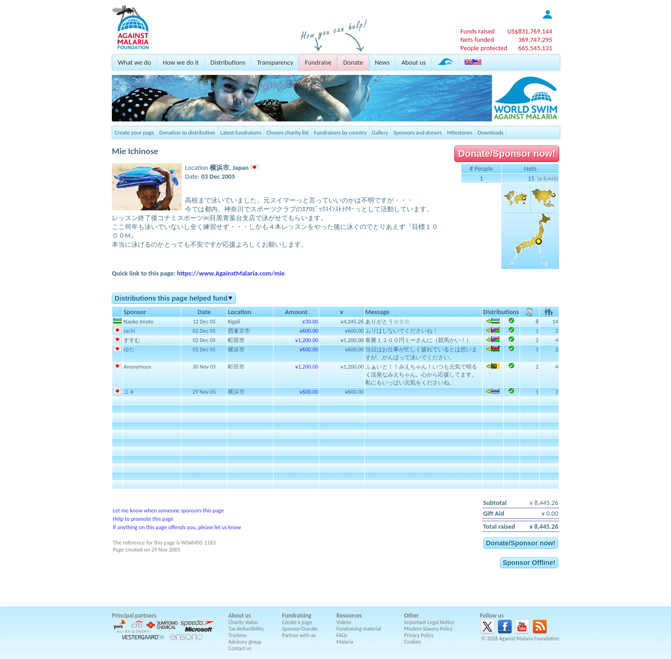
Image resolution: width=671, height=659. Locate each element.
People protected (483, 48)
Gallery (380, 132)
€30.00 (310, 321)
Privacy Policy (418, 635)
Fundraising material (358, 628)
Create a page (297, 622)
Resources (349, 615)
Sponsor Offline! (529, 562)
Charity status (243, 622)
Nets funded (477, 39)
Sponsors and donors (417, 132)
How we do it (181, 62)
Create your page (134, 132)
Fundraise (318, 62)
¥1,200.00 (306, 339)
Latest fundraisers (240, 132)
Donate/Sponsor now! (506, 153)
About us (413, 62)
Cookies (412, 642)
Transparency (275, 62)
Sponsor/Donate (300, 628)
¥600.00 (309, 330)
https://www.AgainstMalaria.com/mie (231, 273)
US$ (529, 31)
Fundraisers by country (340, 132)
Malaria (344, 642)
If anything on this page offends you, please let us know (177, 527)
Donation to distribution (187, 132)
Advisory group (244, 642)
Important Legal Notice (429, 622)
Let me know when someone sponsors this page (168, 510)
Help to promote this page (143, 518)
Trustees (237, 635)
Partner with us (299, 635)
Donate (353, 62)
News (382, 62)
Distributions (228, 62)
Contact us (239, 648)
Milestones (459, 132)
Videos (343, 622)
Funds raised (477, 31)
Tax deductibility (246, 628)
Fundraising (296, 615)
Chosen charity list (288, 132)
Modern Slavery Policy (428, 628)
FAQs (342, 635)
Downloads (491, 132)
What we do (134, 62)
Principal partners (134, 615)
